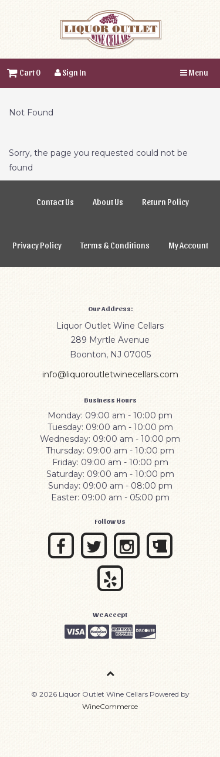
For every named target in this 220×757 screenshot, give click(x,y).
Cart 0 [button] (23, 72)
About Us (108, 202)
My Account (188, 245)
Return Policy (165, 202)
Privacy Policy (37, 245)
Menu (194, 72)
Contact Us (55, 202)
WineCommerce (110, 706)
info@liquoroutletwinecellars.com (110, 374)
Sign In (70, 72)
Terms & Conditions (115, 245)
